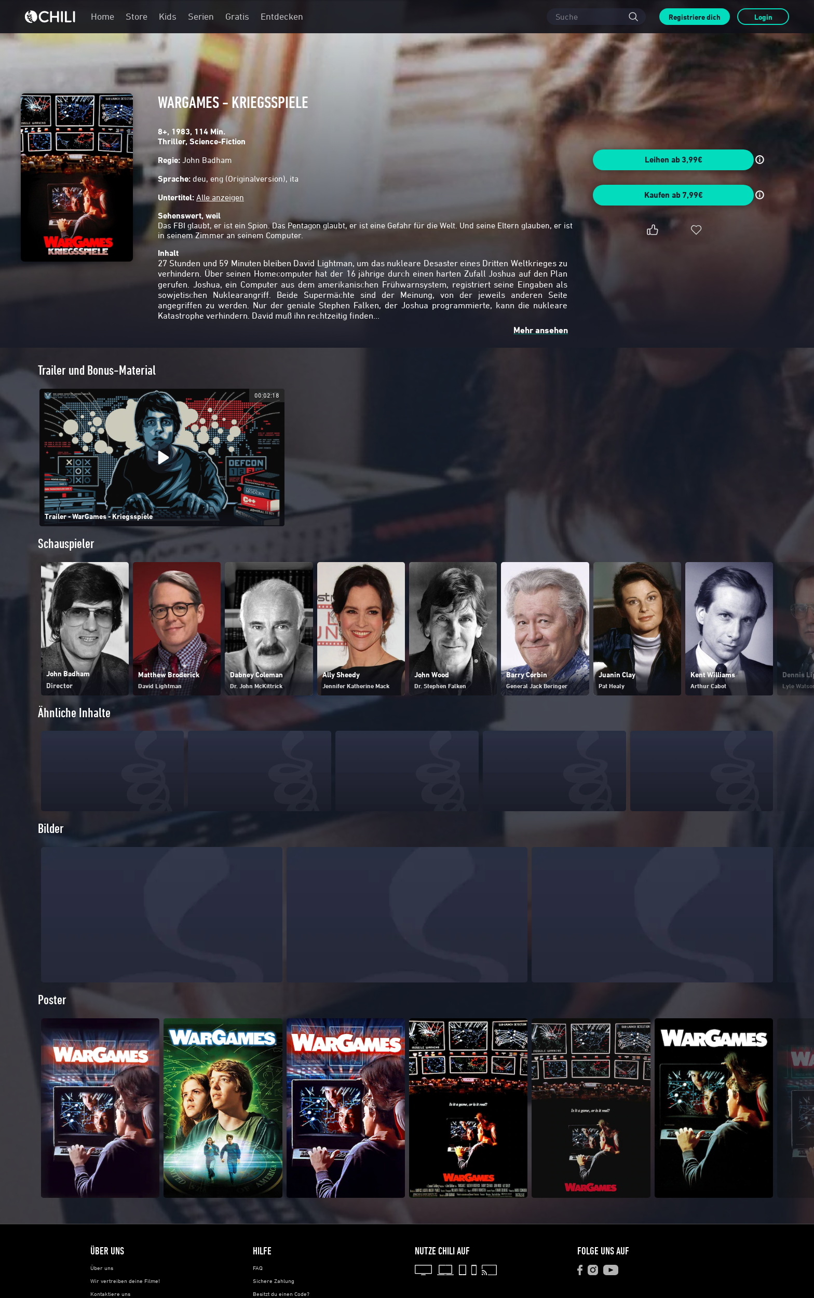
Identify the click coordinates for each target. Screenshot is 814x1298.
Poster (52, 999)
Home (102, 16)
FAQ (258, 1268)
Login (763, 16)
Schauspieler (66, 543)
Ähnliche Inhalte (74, 712)
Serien (201, 16)
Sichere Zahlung (273, 1281)
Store (136, 16)
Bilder (51, 828)
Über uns (101, 1268)
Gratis (237, 16)
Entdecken (282, 16)
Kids (168, 16)
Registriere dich (695, 16)
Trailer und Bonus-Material (97, 370)
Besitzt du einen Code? (281, 1294)
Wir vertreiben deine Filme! (125, 1281)
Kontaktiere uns (110, 1294)
